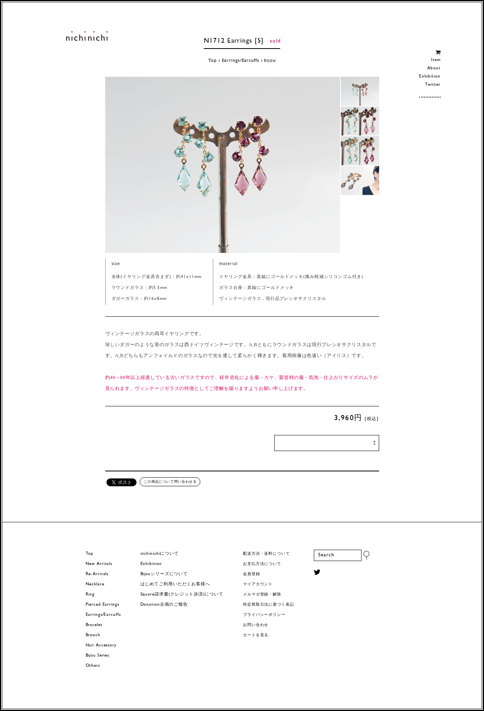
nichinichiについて (159, 554)
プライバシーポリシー (264, 615)
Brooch (93, 635)
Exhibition (430, 76)
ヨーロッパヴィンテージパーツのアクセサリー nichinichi (87, 36)
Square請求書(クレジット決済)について (181, 594)
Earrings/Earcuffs (240, 60)
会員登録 (251, 574)
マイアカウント (258, 584)
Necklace (95, 584)
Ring (90, 594)
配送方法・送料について (266, 554)
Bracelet (94, 625)
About (433, 68)
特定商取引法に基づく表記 (268, 604)
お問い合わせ (255, 625)
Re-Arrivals (97, 574)
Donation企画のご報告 (164, 605)
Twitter (432, 85)
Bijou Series (98, 655)
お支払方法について (262, 564)
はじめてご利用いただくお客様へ (175, 584)
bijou (269, 60)
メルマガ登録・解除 (262, 594)
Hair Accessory (101, 645)
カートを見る (255, 635)
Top (212, 60)
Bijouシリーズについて (164, 574)
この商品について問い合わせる (170, 482)
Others (93, 666)
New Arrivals (99, 564)
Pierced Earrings (102, 605)
